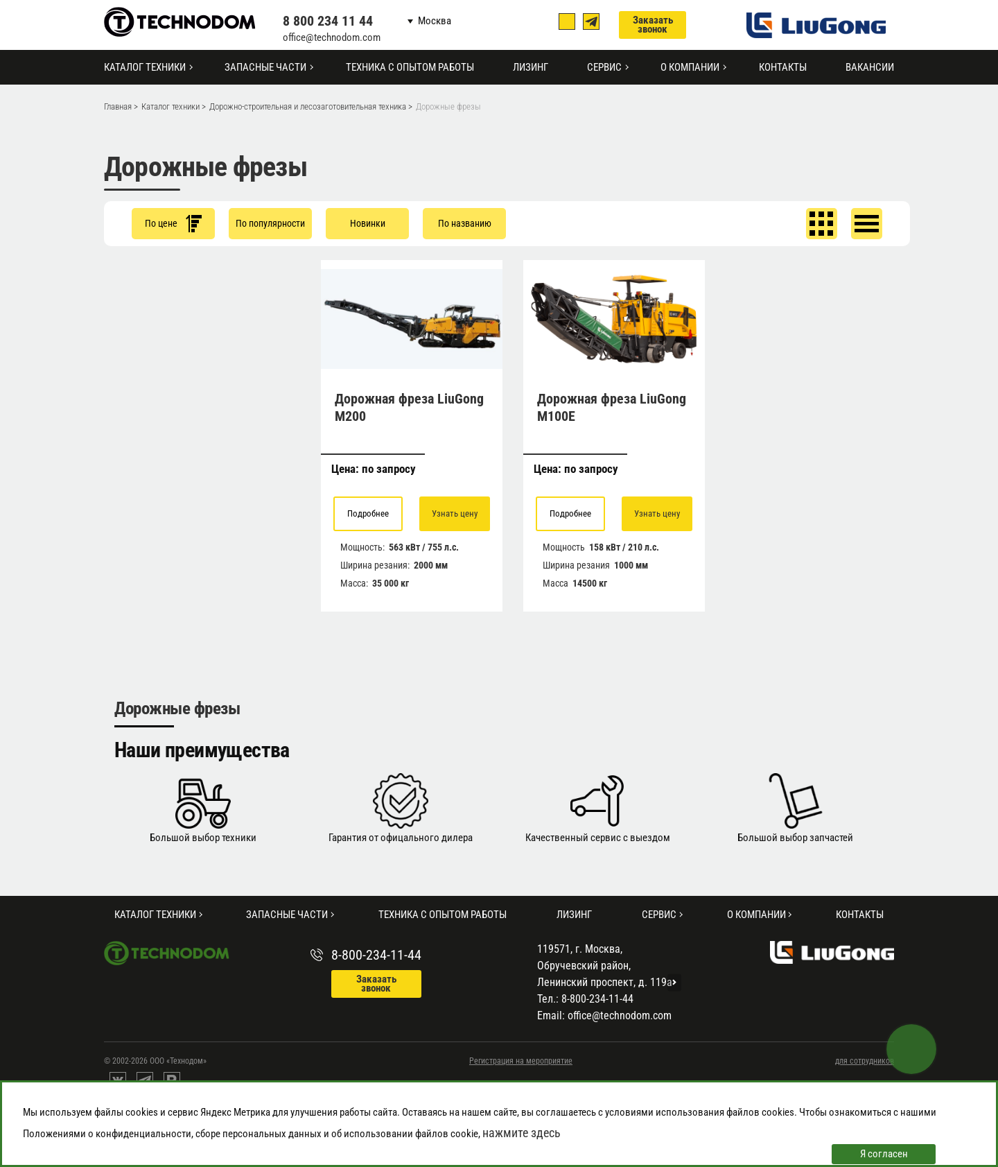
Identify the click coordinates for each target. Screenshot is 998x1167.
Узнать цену (455, 513)
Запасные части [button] (265, 67)
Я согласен (884, 1154)
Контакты (783, 67)
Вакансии (870, 67)
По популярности (270, 223)
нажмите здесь (521, 1132)
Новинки (367, 223)
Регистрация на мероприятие (520, 1061)
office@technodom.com (331, 37)
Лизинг (530, 67)
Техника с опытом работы (410, 67)
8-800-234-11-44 (376, 954)
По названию (464, 223)
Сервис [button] (604, 67)
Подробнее (368, 513)
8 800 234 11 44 (328, 20)
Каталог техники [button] (145, 67)
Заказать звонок (653, 24)
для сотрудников (864, 1061)
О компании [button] (689, 67)
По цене (173, 223)
